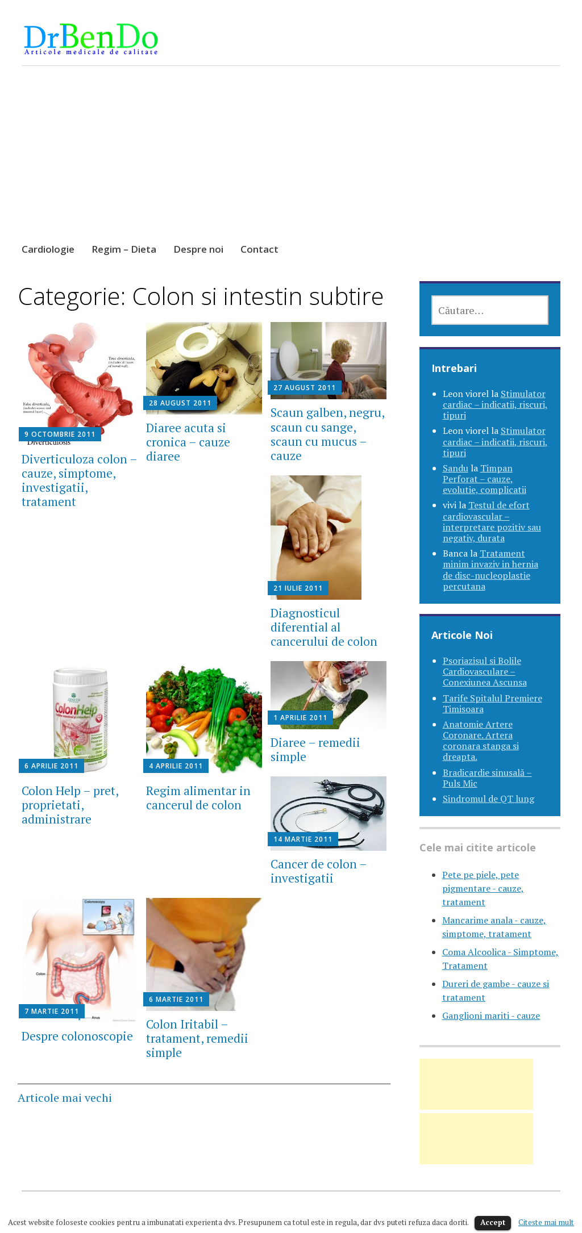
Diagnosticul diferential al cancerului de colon (324, 627)
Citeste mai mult (546, 1222)
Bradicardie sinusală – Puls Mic (487, 777)
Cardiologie (48, 249)
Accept (492, 1222)
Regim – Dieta (124, 249)
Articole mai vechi (65, 1097)
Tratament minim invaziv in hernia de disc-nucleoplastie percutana (490, 569)
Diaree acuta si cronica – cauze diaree (188, 442)
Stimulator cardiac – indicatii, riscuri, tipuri (495, 404)
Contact (259, 249)
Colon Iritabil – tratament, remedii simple (197, 1038)
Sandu (455, 468)
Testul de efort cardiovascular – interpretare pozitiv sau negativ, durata (492, 521)
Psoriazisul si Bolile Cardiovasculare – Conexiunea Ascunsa (485, 671)
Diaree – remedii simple (315, 749)
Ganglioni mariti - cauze (491, 1015)
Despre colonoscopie (77, 1036)
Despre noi (198, 249)
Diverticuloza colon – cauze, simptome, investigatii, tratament (79, 480)
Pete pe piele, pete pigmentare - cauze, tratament (483, 888)
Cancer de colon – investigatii (319, 871)
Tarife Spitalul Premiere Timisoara (492, 703)
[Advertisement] (291, 164)
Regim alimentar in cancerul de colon (198, 798)
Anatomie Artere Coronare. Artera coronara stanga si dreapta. (481, 740)
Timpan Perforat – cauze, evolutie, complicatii (484, 479)
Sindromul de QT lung (488, 798)
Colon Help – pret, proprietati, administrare (70, 805)
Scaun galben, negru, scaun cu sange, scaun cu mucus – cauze (327, 433)
